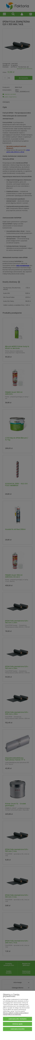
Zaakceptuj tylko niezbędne (17, 1019)
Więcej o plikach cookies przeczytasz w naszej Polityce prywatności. (15, 1013)
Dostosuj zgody (17, 1024)
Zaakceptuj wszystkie (17, 1029)
